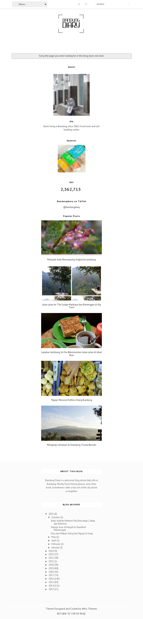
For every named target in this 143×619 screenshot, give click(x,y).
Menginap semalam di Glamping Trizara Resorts (71, 444)
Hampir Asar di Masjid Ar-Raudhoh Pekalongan (68, 529)
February (56, 544)
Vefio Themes (89, 608)
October (55, 517)
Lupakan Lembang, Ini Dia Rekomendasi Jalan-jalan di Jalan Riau (71, 354)
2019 (51, 568)
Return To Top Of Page (71, 613)
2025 (51, 513)
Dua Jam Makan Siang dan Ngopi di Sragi (72, 533)
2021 (51, 561)
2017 (51, 575)
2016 (51, 578)
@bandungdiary (71, 207)
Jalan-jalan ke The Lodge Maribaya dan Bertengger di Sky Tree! (71, 306)
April (54, 540)
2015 (51, 582)
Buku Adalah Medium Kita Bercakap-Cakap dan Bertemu (73, 522)
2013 (51, 589)
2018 (51, 571)
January (55, 547)
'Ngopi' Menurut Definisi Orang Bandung (71, 400)
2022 (51, 557)
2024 (51, 551)
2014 (51, 585)
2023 (51, 554)
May (53, 537)
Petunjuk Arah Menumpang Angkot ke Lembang (71, 259)
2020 (51, 564)
